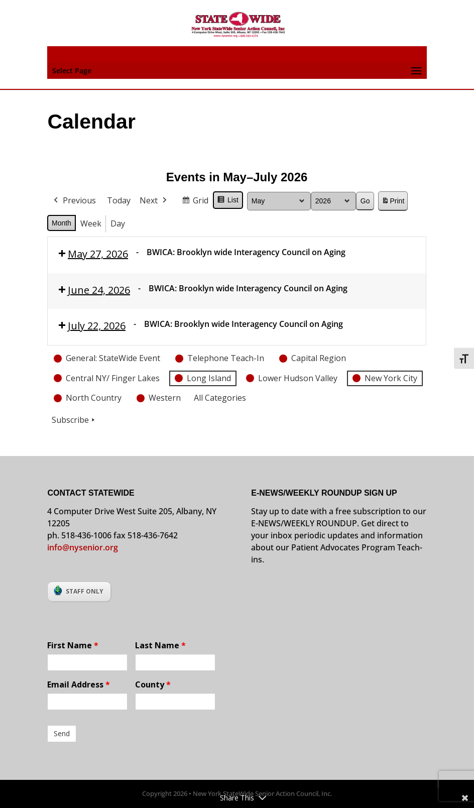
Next (154, 201)
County (153, 684)
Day (117, 222)
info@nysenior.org (82, 547)
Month (61, 222)
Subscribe (74, 420)
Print (393, 202)
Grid (194, 202)
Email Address (78, 684)
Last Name (160, 645)
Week (90, 222)
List (228, 201)
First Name (72, 645)
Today (119, 200)
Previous (74, 201)
